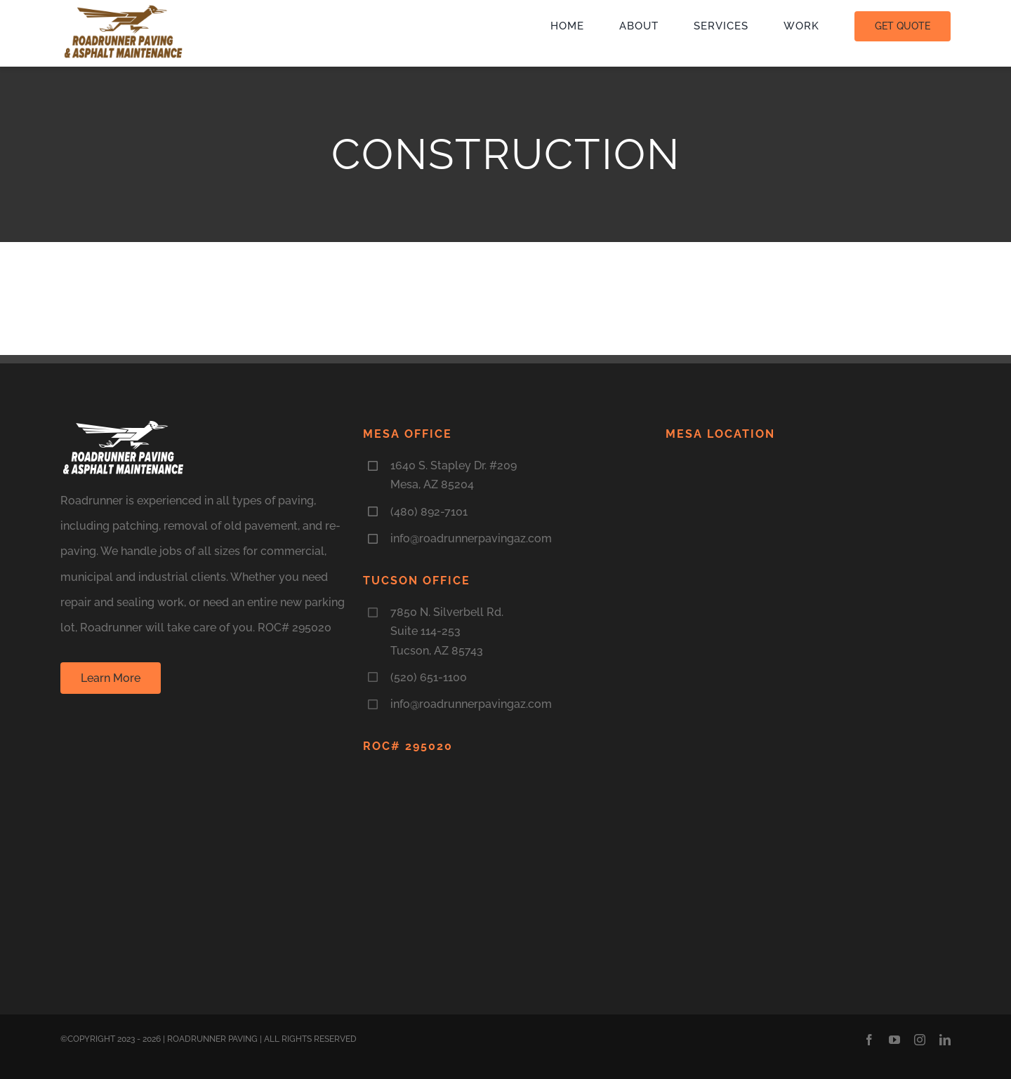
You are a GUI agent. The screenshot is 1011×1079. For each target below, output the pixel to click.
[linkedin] (945, 1039)
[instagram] (919, 1039)
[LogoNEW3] (123, 8)
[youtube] (894, 1039)
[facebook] (869, 1039)
